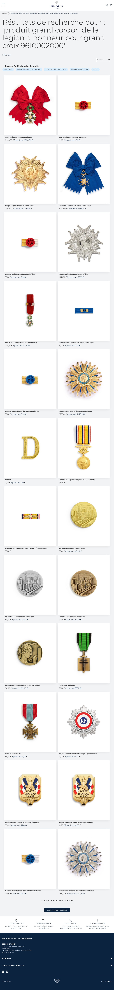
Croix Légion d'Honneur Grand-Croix (18, 137)
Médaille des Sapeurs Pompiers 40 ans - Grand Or (77, 480)
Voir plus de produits (57, 910)
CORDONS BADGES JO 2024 (56, 69)
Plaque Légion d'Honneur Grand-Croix (19, 206)
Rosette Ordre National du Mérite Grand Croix (22, 411)
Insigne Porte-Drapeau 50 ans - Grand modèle (22, 822)
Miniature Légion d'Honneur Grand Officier (21, 343)
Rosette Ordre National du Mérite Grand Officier (23, 891)
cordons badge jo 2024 (79, 69)
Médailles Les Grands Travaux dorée (72, 548)
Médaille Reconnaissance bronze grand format (22, 685)
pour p (95, 69)
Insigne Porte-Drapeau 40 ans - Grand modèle (76, 822)
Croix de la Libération (67, 685)
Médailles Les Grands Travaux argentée (19, 617)
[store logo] (57, 5)
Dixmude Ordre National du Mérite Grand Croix (76, 343)
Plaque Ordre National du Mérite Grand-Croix (75, 411)
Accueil (4, 13)
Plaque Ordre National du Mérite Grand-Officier (76, 891)
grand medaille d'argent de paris (28, 69)
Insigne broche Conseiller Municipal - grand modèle (78, 754)
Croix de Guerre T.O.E (13, 754)
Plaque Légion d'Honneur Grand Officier (73, 274)
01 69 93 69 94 (76, 928)
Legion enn (8, 69)
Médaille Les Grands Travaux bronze (72, 617)
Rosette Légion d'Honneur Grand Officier (20, 274)
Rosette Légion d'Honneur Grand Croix (73, 137)
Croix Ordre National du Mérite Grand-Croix (75, 206)
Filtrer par (6, 55)
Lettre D (8, 480)
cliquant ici (5, 948)
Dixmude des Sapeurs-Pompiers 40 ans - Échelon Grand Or (27, 548)
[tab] (57, 958)
